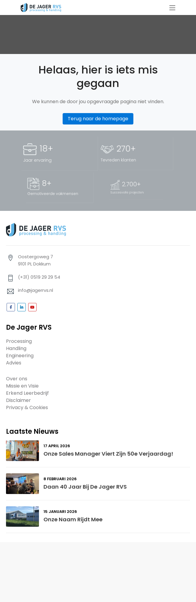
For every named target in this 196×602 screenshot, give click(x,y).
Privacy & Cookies (27, 407)
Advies (13, 362)
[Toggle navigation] (172, 8)
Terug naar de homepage (98, 118)
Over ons (16, 378)
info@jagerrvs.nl (35, 290)
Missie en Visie (22, 385)
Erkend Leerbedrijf (27, 393)
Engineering (20, 355)
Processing (19, 341)
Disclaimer (18, 400)
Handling (16, 348)
